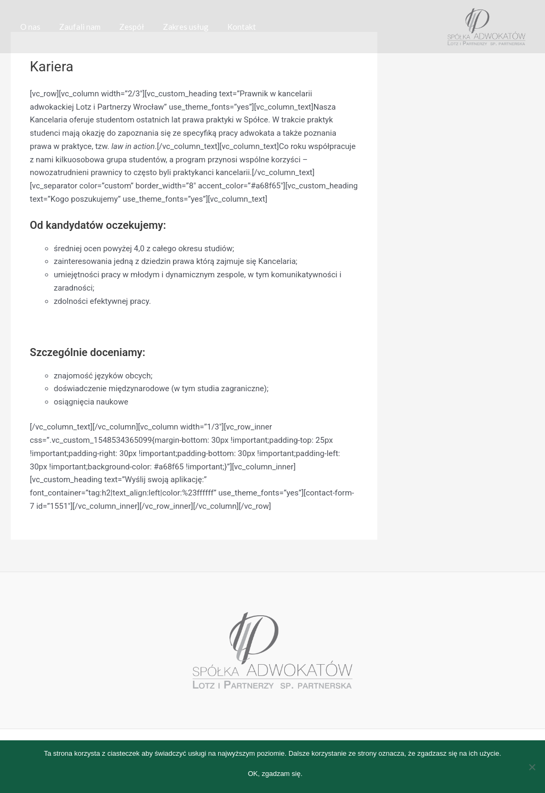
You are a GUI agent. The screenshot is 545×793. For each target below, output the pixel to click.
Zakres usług (176, 26)
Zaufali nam (75, 26)
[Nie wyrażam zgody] (531, 767)
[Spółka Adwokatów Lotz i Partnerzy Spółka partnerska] (486, 26)
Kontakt (229, 26)
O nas (29, 26)
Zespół (124, 26)
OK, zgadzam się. (275, 774)
